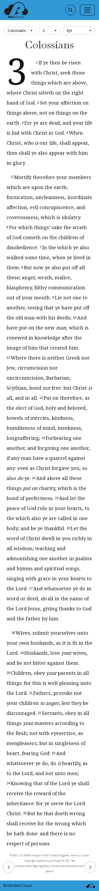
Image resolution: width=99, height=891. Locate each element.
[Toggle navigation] (87, 10)
